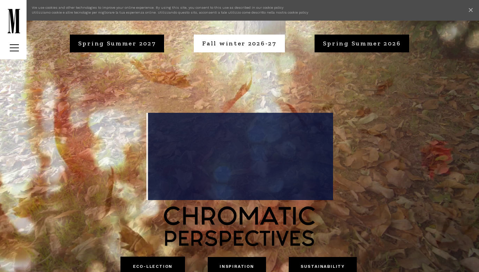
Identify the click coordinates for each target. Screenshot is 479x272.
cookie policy (273, 7)
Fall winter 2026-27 (239, 43)
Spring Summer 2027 (117, 43)
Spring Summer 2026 (362, 43)
